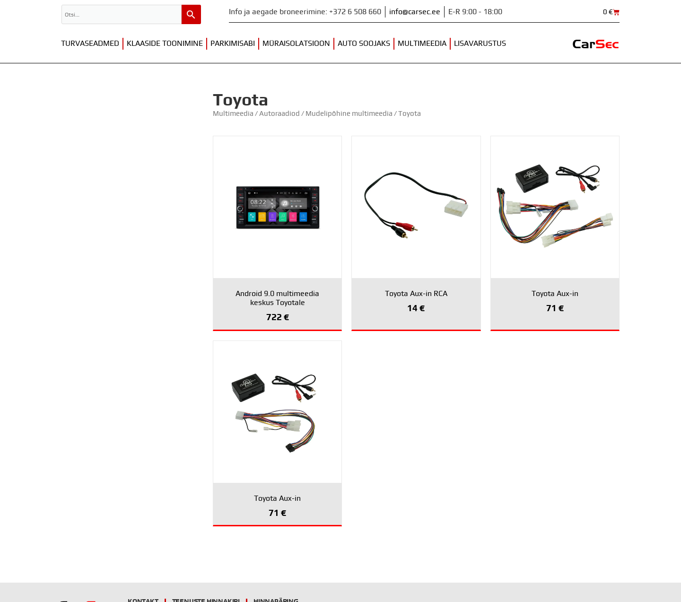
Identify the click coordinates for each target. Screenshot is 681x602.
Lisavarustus (480, 43)
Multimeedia (422, 43)
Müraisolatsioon (296, 43)
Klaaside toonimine (165, 43)
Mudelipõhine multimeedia (349, 113)
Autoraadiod (279, 113)
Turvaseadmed (90, 43)
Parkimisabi (232, 43)
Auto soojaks (364, 43)
